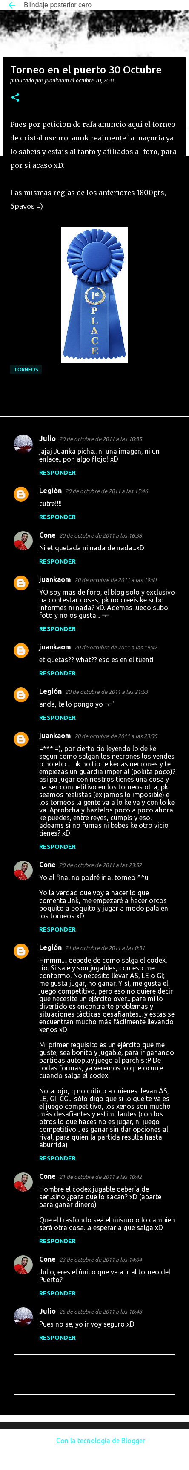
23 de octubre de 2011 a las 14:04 (100, 1260)
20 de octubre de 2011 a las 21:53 (106, 692)
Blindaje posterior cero (58, 5)
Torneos (26, 369)
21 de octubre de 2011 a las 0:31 (105, 948)
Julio (47, 438)
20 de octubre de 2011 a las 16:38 (100, 535)
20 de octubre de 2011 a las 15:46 (106, 491)
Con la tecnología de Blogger (94, 1440)
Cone (47, 535)
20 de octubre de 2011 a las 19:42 (115, 647)
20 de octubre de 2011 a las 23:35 (115, 736)
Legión (50, 490)
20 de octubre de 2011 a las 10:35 (100, 439)
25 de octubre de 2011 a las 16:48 (100, 1312)
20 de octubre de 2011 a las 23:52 (100, 865)
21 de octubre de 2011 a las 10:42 (100, 1177)
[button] (15, 98)
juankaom (55, 579)
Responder (57, 472)
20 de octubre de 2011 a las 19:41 (115, 580)
